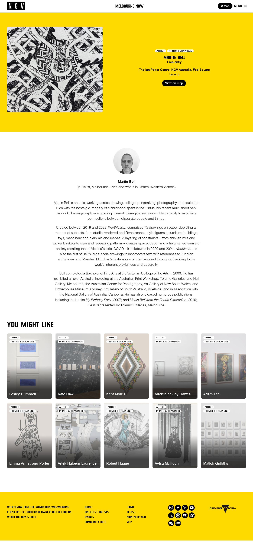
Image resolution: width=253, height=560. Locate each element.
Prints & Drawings (180, 51)
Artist (161, 51)
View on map (174, 96)
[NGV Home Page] (16, 6)
